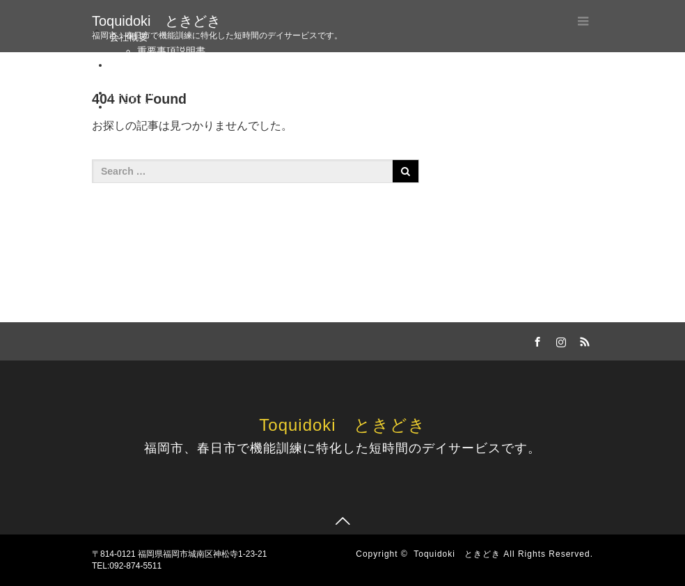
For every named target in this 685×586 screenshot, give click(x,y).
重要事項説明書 (171, 50)
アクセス (128, 64)
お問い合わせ (166, 78)
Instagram (130, 92)
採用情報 (128, 106)
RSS (582, 339)
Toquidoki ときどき (156, 21)
